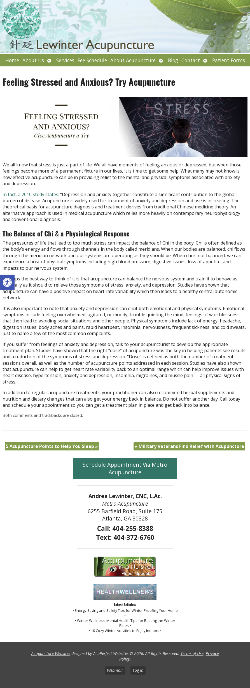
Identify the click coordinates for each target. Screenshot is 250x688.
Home (12, 60)
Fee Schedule (92, 60)
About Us (33, 60)
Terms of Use (192, 653)
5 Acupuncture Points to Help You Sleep (52, 446)
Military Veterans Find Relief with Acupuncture (189, 446)
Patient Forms (228, 60)
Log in (138, 670)
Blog (173, 60)
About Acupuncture (133, 60)
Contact (190, 60)
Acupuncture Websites (50, 653)
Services (65, 60)
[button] (7, 282)
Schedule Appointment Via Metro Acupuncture (125, 468)
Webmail (115, 670)
